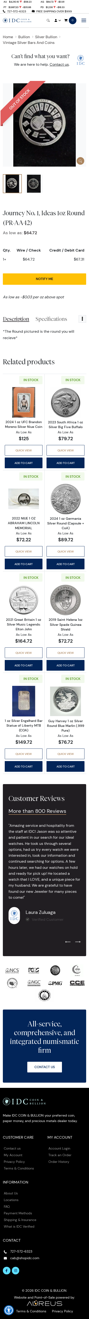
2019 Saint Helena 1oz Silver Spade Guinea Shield (66, 624)
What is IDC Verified (19, 1226)
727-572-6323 (16, 11)
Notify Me (44, 279)
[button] (9, 1310)
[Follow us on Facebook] (6, 1270)
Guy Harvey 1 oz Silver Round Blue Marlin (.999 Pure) (65, 726)
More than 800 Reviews (37, 811)
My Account (13, 1155)
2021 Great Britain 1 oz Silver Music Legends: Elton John (23, 624)
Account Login (59, 1148)
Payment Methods (18, 1213)
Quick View (23, 450)
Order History (58, 1162)
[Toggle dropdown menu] (82, 319)
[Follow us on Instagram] (15, 1270)
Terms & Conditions (19, 1168)
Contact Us (44, 1067)
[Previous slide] (67, 942)
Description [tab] (16, 319)
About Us (11, 1193)
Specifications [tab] (51, 319)
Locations (11, 1200)
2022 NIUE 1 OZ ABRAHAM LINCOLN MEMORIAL (24, 523)
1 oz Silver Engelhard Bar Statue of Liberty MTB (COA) (23, 725)
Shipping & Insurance (20, 1220)
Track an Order (59, 1155)
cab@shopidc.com (24, 1258)
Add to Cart (23, 463)
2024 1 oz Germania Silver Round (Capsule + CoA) (65, 523)
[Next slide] (77, 942)
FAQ (7, 1206)
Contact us (59, 64)
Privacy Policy (14, 1162)
